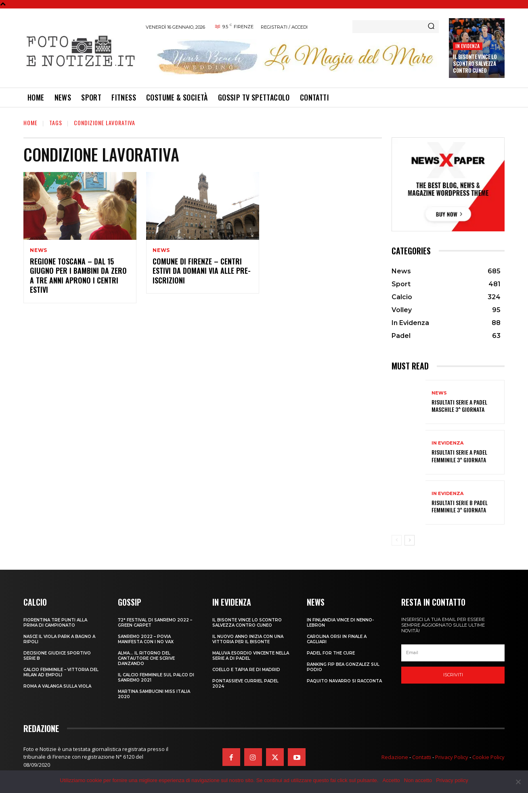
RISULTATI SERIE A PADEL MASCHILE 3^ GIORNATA (459, 405)
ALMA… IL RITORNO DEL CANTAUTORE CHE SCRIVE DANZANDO (146, 658)
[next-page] (409, 540)
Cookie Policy (488, 757)
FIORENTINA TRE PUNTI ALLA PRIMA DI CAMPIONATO (55, 622)
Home (30, 122)
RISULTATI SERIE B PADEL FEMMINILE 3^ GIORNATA (460, 506)
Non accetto (418, 780)
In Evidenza (467, 45)
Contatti (421, 757)
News (38, 250)
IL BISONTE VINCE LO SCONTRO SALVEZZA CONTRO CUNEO (475, 63)
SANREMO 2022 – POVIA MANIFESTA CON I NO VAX (146, 639)
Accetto (391, 780)
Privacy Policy (451, 757)
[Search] (431, 26)
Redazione (394, 757)
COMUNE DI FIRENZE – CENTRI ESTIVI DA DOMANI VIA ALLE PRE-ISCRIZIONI (202, 270)
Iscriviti (453, 675)
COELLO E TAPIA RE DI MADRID (246, 669)
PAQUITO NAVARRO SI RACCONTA (344, 681)
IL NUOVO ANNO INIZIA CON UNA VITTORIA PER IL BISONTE (247, 639)
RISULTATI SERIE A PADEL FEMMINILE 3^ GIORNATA (459, 456)
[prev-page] (397, 540)
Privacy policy (452, 780)
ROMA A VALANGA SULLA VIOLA (57, 686)
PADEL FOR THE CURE (331, 653)
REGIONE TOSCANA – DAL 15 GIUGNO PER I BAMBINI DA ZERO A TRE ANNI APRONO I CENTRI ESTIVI (78, 275)
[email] (453, 652)
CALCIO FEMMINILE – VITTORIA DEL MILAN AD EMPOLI (60, 672)
